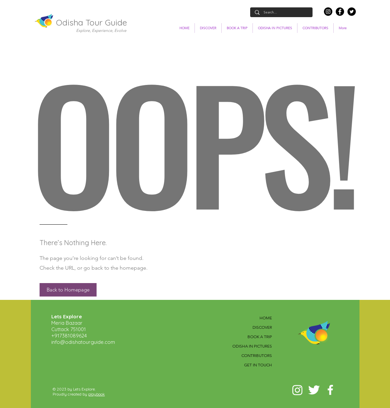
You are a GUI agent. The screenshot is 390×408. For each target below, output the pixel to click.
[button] (68, 290)
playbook (96, 394)
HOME (266, 317)
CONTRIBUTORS (256, 355)
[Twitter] (351, 11)
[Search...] (281, 12)
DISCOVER (262, 327)
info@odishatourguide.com (83, 342)
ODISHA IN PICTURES (252, 346)
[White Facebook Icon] (330, 390)
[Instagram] (328, 11)
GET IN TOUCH (258, 364)
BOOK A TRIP (259, 336)
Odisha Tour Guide (91, 22)
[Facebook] (340, 11)
